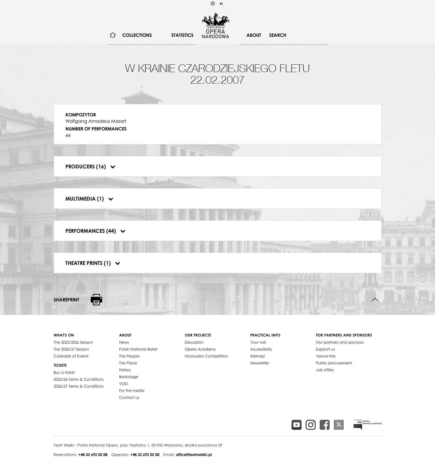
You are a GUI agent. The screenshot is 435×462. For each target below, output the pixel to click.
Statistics (182, 35)
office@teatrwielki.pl (194, 454)
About (253, 35)
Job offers (325, 369)
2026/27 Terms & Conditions (79, 386)
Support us (325, 349)
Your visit (258, 342)
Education (194, 342)
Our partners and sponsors (340, 342)
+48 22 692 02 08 (92, 454)
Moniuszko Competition (206, 356)
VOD (123, 383)
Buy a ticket (64, 372)
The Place (128, 363)
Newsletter (259, 363)
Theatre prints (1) (92, 263)
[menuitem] (113, 35)
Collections (137, 35)
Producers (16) (90, 166)
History (125, 369)
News (124, 342)
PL (221, 3)
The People (129, 356)
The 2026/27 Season (71, 349)
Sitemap (257, 356)
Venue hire (325, 356)
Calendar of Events (71, 356)
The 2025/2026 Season (73, 342)
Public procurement (334, 363)
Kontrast (213, 3)
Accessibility (261, 349)
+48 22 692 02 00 (144, 454)
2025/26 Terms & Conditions (79, 379)
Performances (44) (95, 231)
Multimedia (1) (89, 198)
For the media (131, 390)
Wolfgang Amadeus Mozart (95, 121)
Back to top (375, 299)
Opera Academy (200, 349)
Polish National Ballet (138, 349)
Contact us (129, 397)
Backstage (128, 376)
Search (277, 35)
